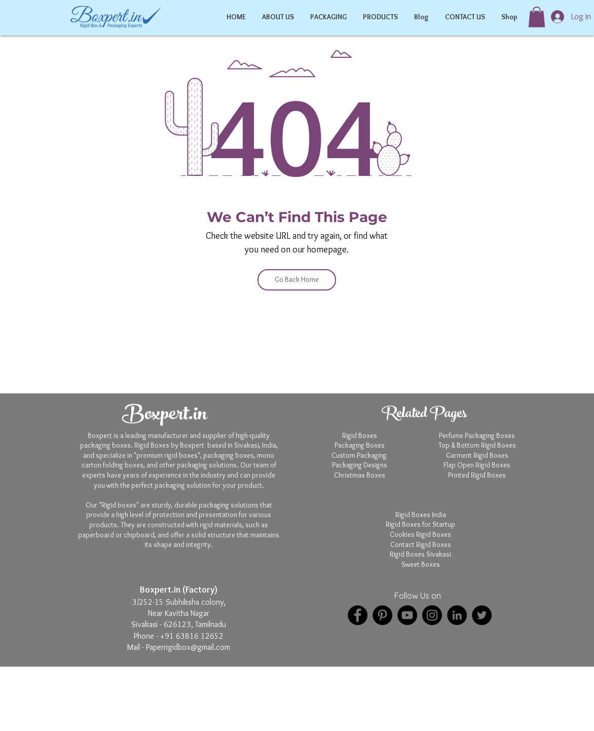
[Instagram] (432, 615)
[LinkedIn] (457, 615)
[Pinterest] (382, 615)
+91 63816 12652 (192, 636)
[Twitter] (482, 615)
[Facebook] (357, 615)
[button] (536, 17)
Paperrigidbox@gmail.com (188, 647)
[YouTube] (407, 615)
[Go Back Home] (296, 279)
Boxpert (274, 714)
